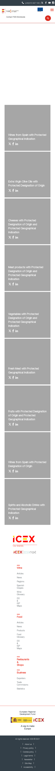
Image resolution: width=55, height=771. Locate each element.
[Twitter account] (42, 3)
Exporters (21, 679)
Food (19, 617)
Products (21, 631)
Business (21, 673)
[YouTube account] (49, 3)
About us (28, 744)
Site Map (28, 763)
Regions (20, 582)
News (19, 578)
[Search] (46, 18)
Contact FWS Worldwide (15, 17)
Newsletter (28, 760)
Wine (19, 568)
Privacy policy (28, 748)
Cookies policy (28, 752)
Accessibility (28, 767)
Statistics (21, 689)
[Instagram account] (53, 3)
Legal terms (28, 756)
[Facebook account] (46, 3)
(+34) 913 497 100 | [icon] (30, 3)
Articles (20, 574)
